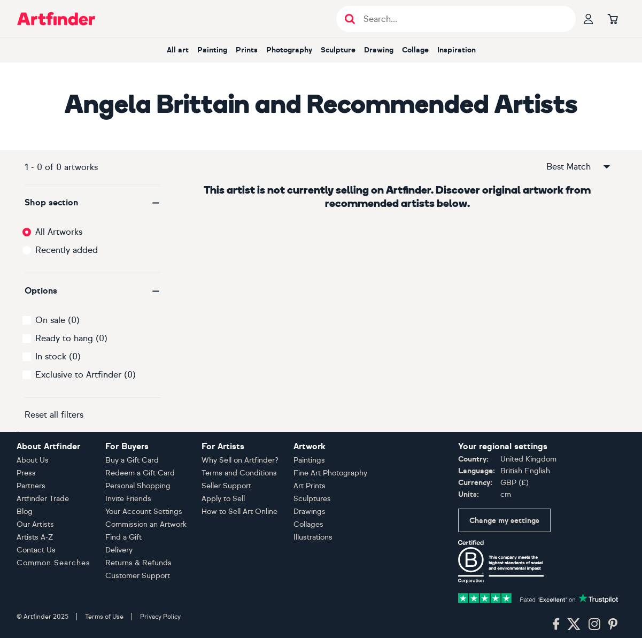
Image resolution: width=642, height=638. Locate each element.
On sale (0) (57, 320)
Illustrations (312, 537)
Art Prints (309, 485)
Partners (31, 485)
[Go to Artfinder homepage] (56, 18)
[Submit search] (349, 19)
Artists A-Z (35, 537)
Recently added (66, 250)
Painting (212, 50)
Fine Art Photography (330, 473)
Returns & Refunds (138, 562)
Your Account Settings (143, 511)
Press (26, 473)
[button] (93, 202)
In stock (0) (58, 356)
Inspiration (456, 50)
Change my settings (504, 520)
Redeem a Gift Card (140, 473)
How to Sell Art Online (239, 511)
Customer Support (137, 575)
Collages (308, 524)
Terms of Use (104, 616)
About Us (33, 460)
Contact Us (36, 550)
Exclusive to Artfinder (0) (85, 375)
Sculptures (312, 498)
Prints (247, 50)
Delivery (119, 550)
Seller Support (226, 485)
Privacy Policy (160, 616)
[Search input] (461, 19)
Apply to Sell (223, 498)
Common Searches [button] (53, 562)
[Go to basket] (613, 18)
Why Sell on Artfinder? (240, 460)
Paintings (309, 460)
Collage (415, 50)
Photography (289, 50)
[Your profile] (588, 18)
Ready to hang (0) (71, 338)
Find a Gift (123, 537)
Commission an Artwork (146, 524)
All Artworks (58, 232)
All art (178, 50)
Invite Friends (128, 498)
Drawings (309, 511)
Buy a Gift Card (132, 460)
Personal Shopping (138, 485)
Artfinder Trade (43, 498)
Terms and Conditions (239, 473)
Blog (25, 511)
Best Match (579, 167)
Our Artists (35, 524)
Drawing (378, 50)
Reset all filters (54, 415)
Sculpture (338, 50)
